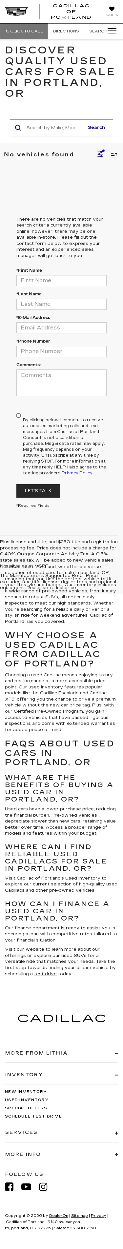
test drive (45, 974)
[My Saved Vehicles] (112, 12)
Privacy (98, 1216)
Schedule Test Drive (33, 1116)
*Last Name (29, 294)
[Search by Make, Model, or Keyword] (54, 128)
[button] (24, 31)
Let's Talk (38, 490)
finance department (37, 928)
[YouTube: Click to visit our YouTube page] (29, 1186)
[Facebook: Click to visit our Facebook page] (12, 1186)
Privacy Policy (77, 473)
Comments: (28, 365)
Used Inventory (27, 1100)
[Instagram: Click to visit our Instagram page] (46, 1186)
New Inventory (26, 1092)
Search (96, 127)
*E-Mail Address (33, 317)
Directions (66, 31)
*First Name (29, 270)
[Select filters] (100, 155)
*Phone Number (33, 341)
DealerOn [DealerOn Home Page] (58, 1216)
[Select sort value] (112, 155)
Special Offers (26, 1108)
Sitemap (79, 1216)
